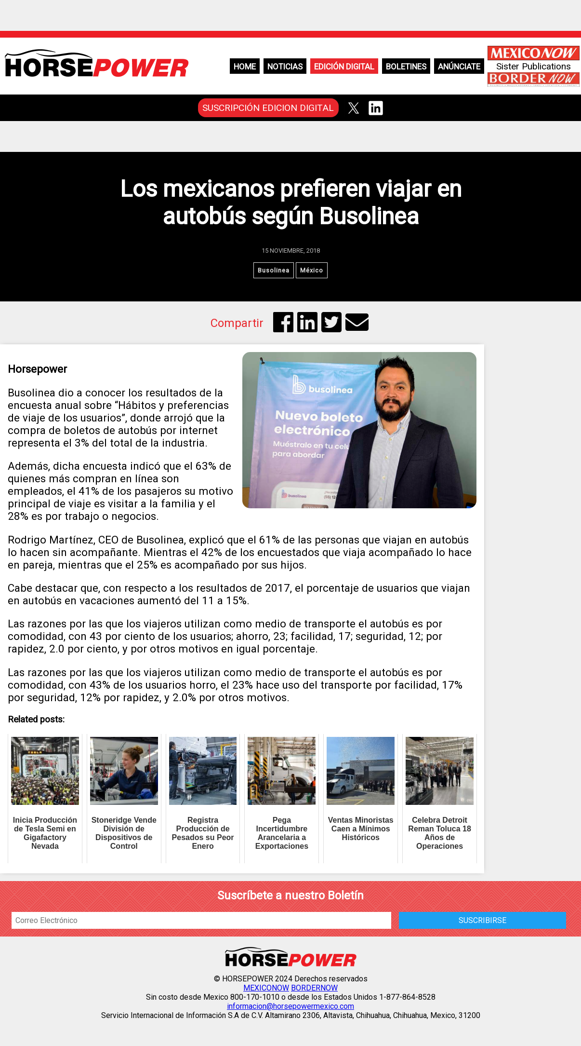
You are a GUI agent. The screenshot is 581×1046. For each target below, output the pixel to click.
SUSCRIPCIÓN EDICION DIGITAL (268, 107)
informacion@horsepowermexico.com (290, 1006)
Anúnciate (459, 66)
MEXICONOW (266, 987)
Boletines (406, 66)
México (311, 270)
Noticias (285, 66)
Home (245, 66)
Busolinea (274, 270)
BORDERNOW (314, 987)
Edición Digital (344, 66)
